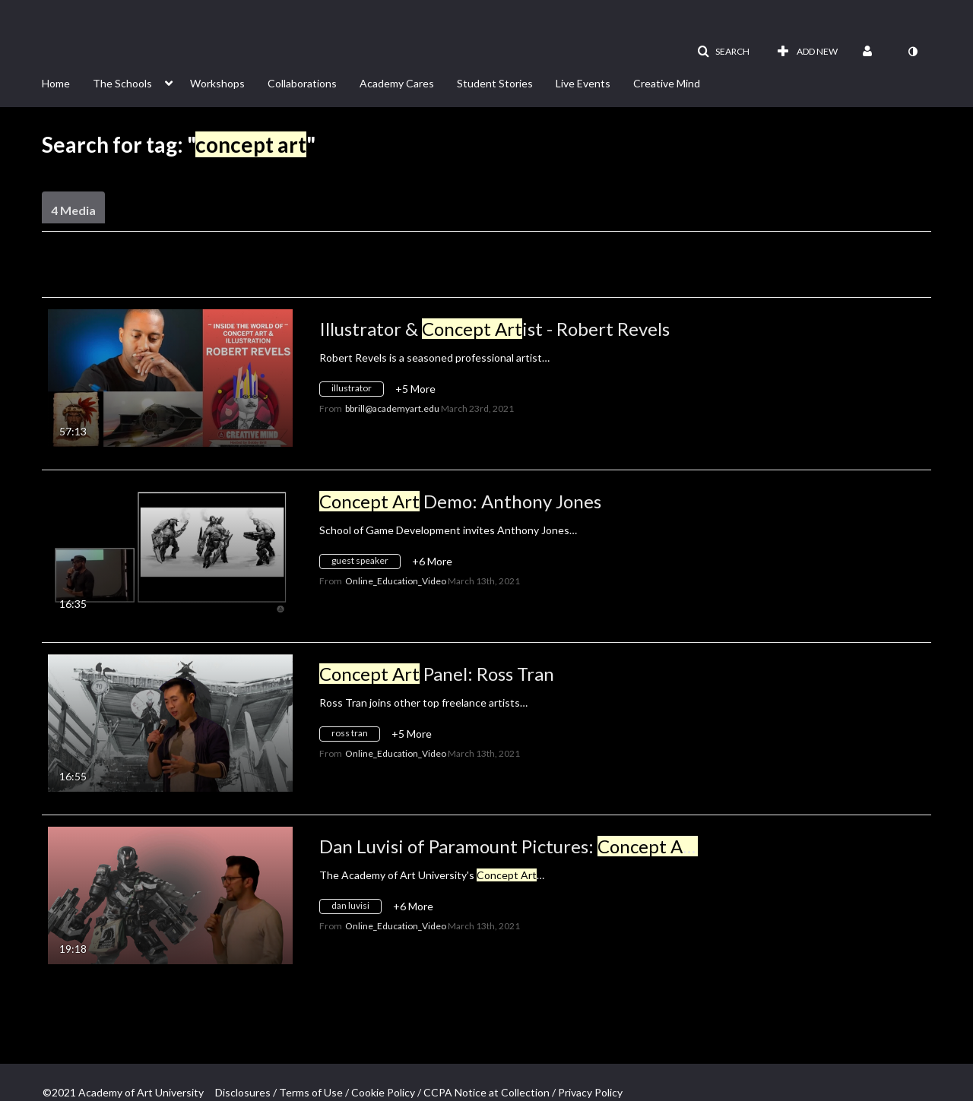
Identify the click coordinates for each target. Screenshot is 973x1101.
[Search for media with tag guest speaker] (365, 563)
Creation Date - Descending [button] (157, 278)
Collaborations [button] (302, 83)
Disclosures (243, 1092)
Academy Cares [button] (397, 83)
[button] (723, 51)
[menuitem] (67, 82)
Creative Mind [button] (666, 83)
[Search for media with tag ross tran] (355, 735)
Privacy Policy (590, 1092)
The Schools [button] (122, 83)
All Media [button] (355, 278)
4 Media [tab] (73, 210)
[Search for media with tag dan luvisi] (356, 908)
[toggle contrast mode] (912, 51)
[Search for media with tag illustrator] (357, 390)
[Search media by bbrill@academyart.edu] (392, 408)
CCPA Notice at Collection (486, 1092)
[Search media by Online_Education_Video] (395, 581)
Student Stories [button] (495, 83)
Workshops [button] (217, 83)
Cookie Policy (383, 1092)
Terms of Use (311, 1092)
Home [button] (56, 83)
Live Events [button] (583, 83)
